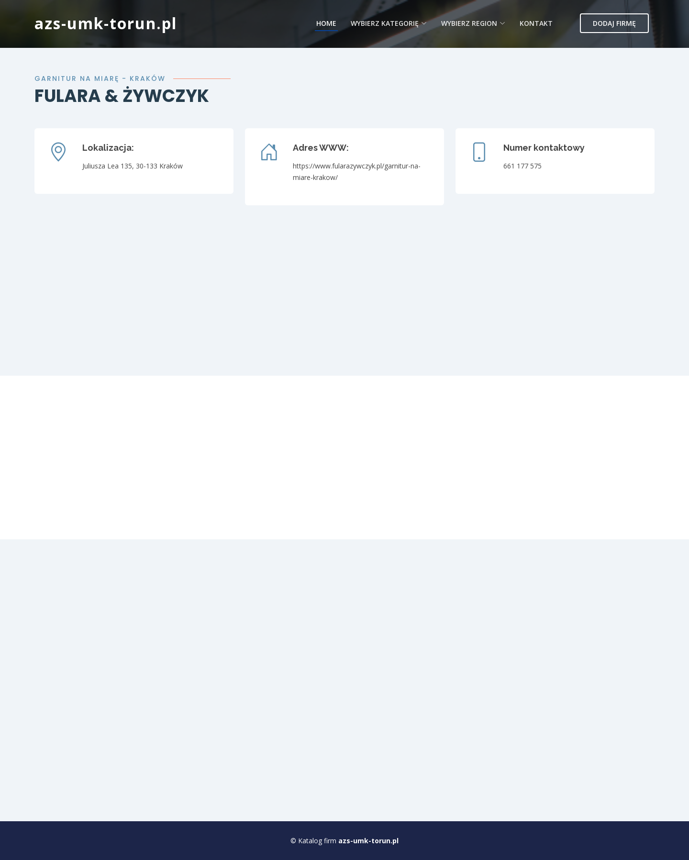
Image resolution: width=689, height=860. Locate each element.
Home (326, 23)
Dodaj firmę (614, 23)
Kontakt (536, 23)
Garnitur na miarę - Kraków (100, 78)
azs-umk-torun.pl (105, 23)
